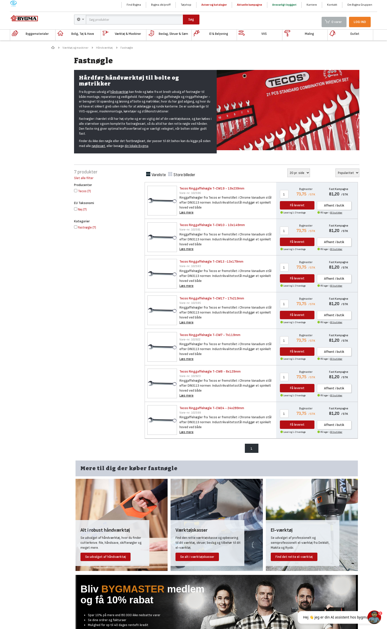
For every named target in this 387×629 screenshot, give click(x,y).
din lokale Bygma (136, 146)
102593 (190, 266)
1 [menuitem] (251, 448)
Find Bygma (134, 5)
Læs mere (186, 212)
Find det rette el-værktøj (294, 557)
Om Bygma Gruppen (359, 5)
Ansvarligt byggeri (284, 5)
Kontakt (332, 5)
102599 (190, 413)
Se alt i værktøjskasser (197, 557)
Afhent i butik (334, 205)
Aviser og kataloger (214, 5)
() (82, 191)
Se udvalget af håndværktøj (105, 557)
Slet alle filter (84, 178)
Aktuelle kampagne (249, 5)
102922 (189, 339)
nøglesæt (98, 146)
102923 (190, 376)
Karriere (312, 5)
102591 (189, 229)
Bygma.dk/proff (161, 5)
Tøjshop (186, 5)
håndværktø (119, 92)
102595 (190, 303)
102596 (190, 193)
